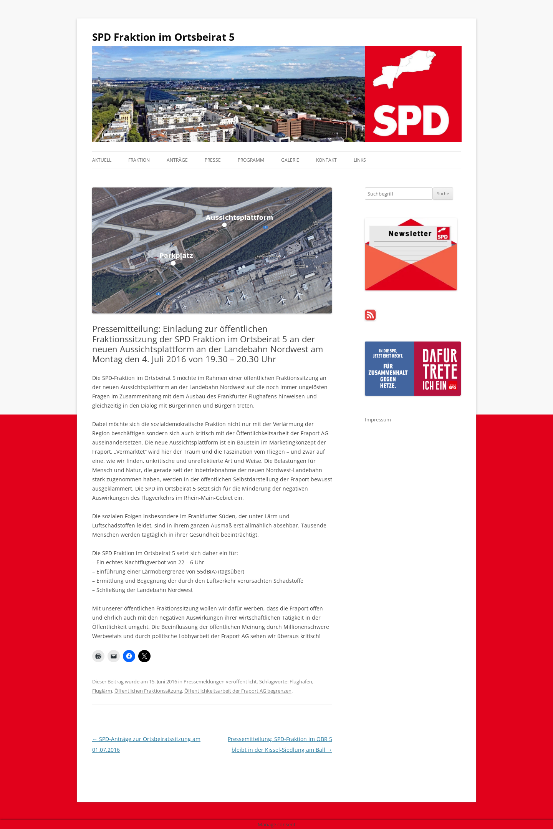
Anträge (177, 160)
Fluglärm (102, 690)
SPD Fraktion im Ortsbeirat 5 (163, 37)
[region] (276, 94)
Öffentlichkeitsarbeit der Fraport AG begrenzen (237, 690)
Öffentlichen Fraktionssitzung (148, 690)
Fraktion (139, 160)
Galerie (290, 160)
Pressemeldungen (204, 681)
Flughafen (301, 681)
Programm (251, 160)
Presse (213, 160)
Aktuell (101, 160)
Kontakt (326, 160)
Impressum (378, 419)
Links (360, 160)
